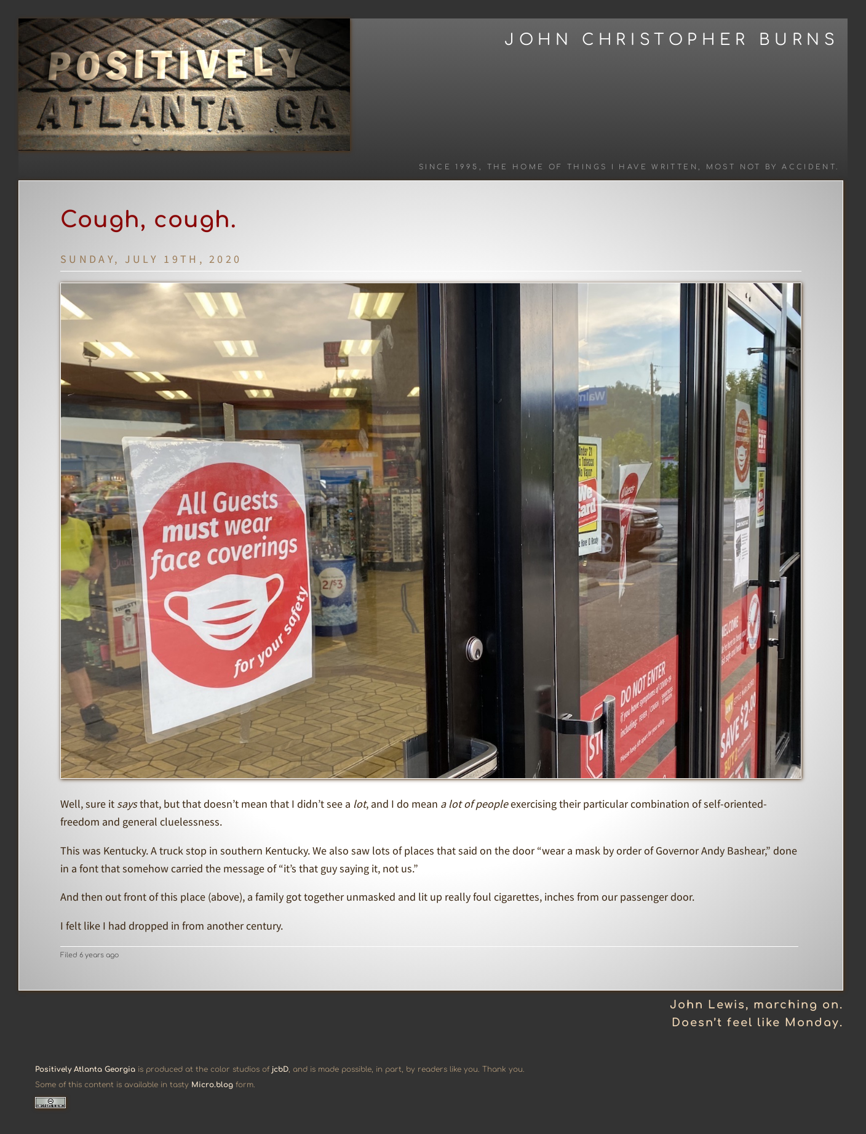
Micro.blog (212, 1084)
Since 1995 (449, 167)
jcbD (280, 1069)
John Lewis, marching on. (756, 1005)
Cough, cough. (148, 219)
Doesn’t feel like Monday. (757, 1022)
